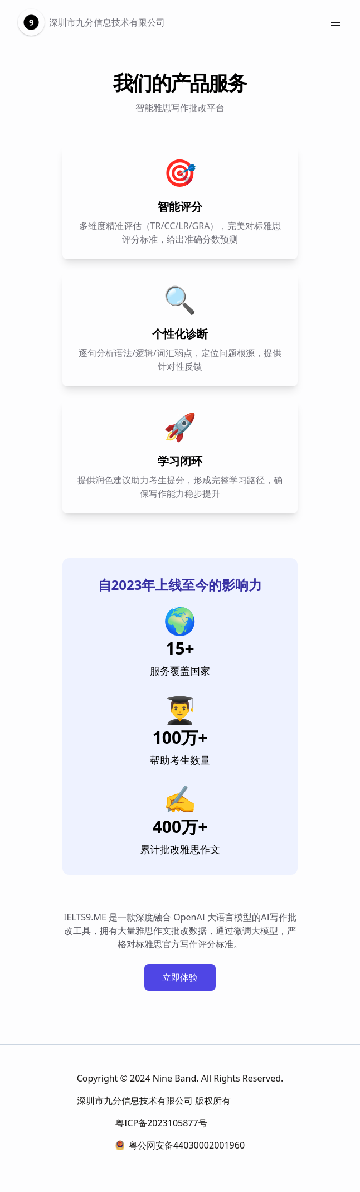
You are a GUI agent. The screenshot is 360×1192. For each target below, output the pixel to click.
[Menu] (335, 22)
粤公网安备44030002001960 (180, 1145)
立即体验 (180, 977)
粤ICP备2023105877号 (161, 1123)
